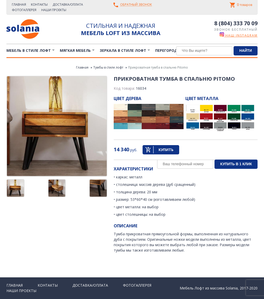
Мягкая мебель (75, 50)
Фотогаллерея (24, 10)
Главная (19, 4)
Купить (166, 149)
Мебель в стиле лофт (28, 50)
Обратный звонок (136, 4)
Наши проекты (53, 10)
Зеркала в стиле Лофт (123, 50)
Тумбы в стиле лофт (108, 67)
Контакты (39, 4)
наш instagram (239, 35)
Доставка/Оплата (68, 4)
